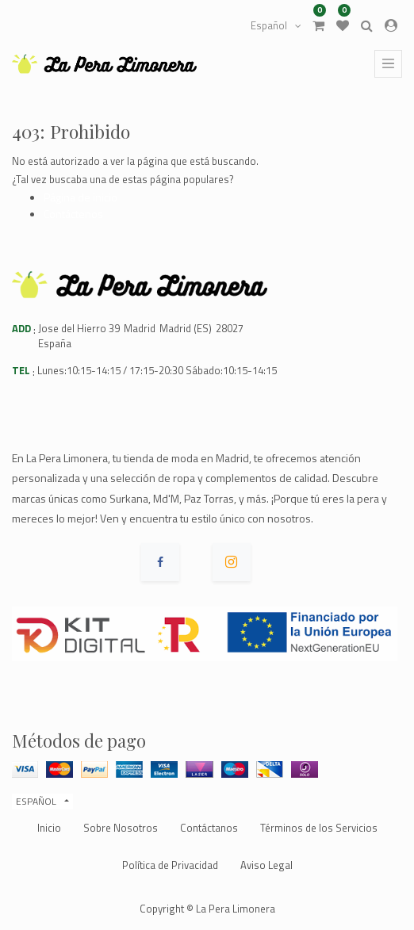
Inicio (49, 828)
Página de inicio (80, 197)
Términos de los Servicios (319, 828)
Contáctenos (73, 213)
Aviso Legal (266, 865)
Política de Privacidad (170, 865)
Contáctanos (209, 828)
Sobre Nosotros (120, 828)
